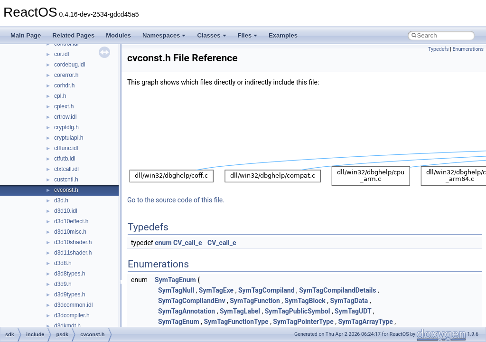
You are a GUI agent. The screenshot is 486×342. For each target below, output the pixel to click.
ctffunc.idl (66, 148)
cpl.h (60, 96)
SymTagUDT (353, 311)
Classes (211, 35)
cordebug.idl (69, 64)
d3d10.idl (65, 211)
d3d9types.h (69, 294)
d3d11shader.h (73, 252)
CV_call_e (187, 243)
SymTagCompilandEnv (191, 300)
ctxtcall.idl (66, 169)
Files (248, 35)
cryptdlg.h (66, 127)
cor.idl (61, 54)
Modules (118, 35)
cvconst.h (66, 190)
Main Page (25, 35)
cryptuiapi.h (68, 137)
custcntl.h (66, 179)
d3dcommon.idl (73, 305)
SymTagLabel (240, 311)
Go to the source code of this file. (175, 200)
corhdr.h (64, 85)
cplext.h (64, 106)
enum (163, 243)
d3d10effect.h (71, 221)
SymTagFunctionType (236, 321)
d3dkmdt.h (67, 326)
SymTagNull (176, 290)
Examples (283, 35)
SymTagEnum (175, 280)
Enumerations (468, 49)
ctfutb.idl (64, 158)
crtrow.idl (65, 117)
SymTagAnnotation (186, 311)
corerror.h (66, 75)
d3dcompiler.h (72, 315)
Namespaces (164, 35)
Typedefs (438, 49)
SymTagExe (216, 290)
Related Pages (73, 35)
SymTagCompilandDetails (337, 290)
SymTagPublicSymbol (297, 311)
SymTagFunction (255, 300)
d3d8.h (63, 263)
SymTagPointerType (303, 321)
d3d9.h (63, 284)
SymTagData (349, 300)
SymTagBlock (305, 300)
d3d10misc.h (70, 231)
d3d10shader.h (73, 242)
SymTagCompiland (266, 290)
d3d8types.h (69, 273)
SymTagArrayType (365, 321)
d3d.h (61, 200)
